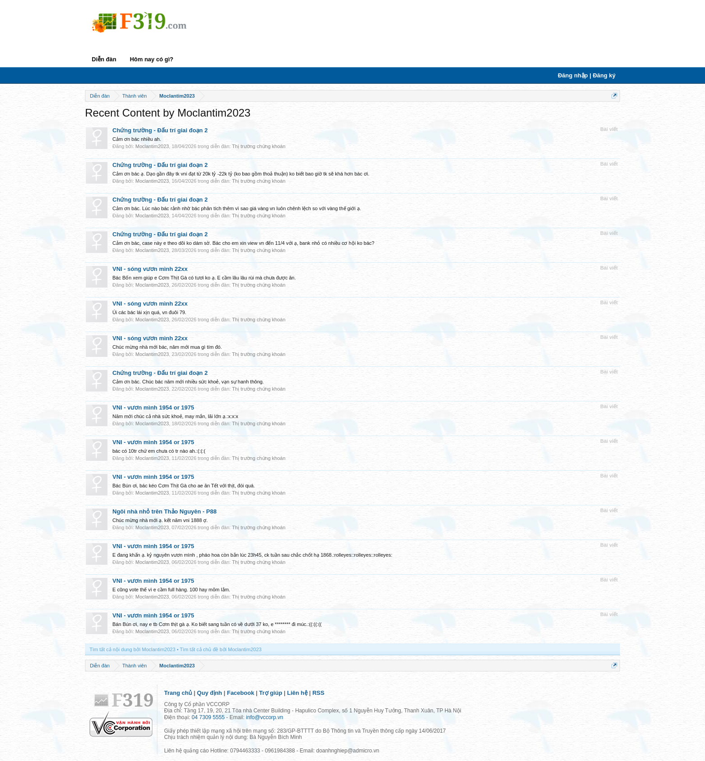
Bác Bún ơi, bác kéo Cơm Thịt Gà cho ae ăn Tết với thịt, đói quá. (183, 485)
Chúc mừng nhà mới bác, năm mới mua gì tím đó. (167, 347)
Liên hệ (297, 692)
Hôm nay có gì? (152, 59)
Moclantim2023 (152, 146)
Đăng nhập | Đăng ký (587, 75)
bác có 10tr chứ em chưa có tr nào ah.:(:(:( (158, 451)
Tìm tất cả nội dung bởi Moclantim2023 (132, 649)
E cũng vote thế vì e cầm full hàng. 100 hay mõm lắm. (171, 589)
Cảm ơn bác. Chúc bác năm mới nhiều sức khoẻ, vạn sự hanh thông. (188, 381)
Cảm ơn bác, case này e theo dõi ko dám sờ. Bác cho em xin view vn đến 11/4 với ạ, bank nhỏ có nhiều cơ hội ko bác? (243, 243)
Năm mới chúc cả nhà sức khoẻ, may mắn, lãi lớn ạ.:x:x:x (175, 416)
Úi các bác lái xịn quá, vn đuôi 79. (149, 312)
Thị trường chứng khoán (259, 146)
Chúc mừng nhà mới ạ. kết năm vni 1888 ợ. (160, 520)
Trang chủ (178, 692)
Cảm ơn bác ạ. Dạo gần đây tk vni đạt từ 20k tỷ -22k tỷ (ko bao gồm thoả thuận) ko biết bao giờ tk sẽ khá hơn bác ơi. (240, 173)
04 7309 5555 (208, 717)
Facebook (240, 692)
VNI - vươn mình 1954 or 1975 (153, 407)
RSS (318, 692)
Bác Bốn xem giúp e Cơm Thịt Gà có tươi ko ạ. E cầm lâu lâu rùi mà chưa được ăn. (204, 277)
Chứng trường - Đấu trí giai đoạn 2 (160, 130)
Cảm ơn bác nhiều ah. (136, 139)
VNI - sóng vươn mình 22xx (149, 269)
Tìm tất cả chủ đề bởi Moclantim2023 (221, 649)
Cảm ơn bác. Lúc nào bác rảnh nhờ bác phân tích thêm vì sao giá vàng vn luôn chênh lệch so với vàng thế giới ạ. (236, 208)
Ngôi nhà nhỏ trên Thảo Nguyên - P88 (164, 511)
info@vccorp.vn (264, 717)
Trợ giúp (270, 692)
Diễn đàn (104, 59)
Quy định (209, 692)
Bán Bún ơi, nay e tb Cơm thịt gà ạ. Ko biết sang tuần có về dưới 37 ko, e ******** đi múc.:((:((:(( (216, 624)
